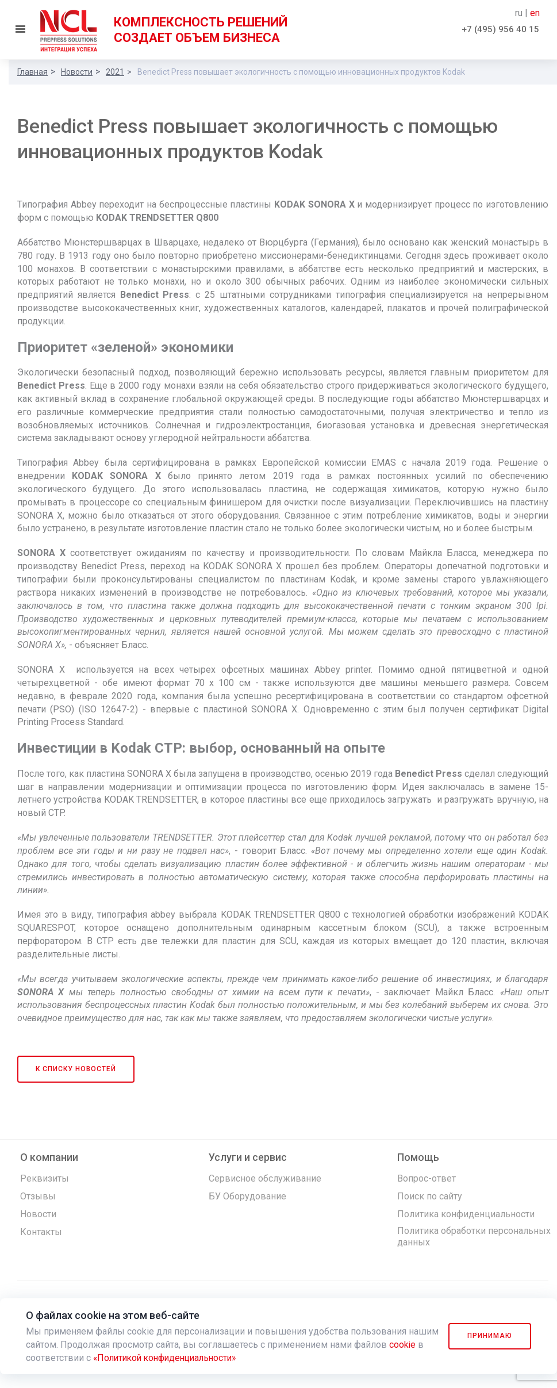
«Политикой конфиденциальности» (206, 1357)
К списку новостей (76, 1069)
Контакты (41, 1231)
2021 (115, 71)
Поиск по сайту (429, 1196)
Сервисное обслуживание (265, 1178)
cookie (39, 1357)
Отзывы (38, 1196)
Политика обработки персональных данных (474, 1236)
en (535, 12)
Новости (77, 71)
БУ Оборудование (247, 1196)
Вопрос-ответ (426, 1178)
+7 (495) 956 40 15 (500, 29)
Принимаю (489, 1336)
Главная (32, 71)
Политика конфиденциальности (466, 1214)
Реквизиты (44, 1178)
